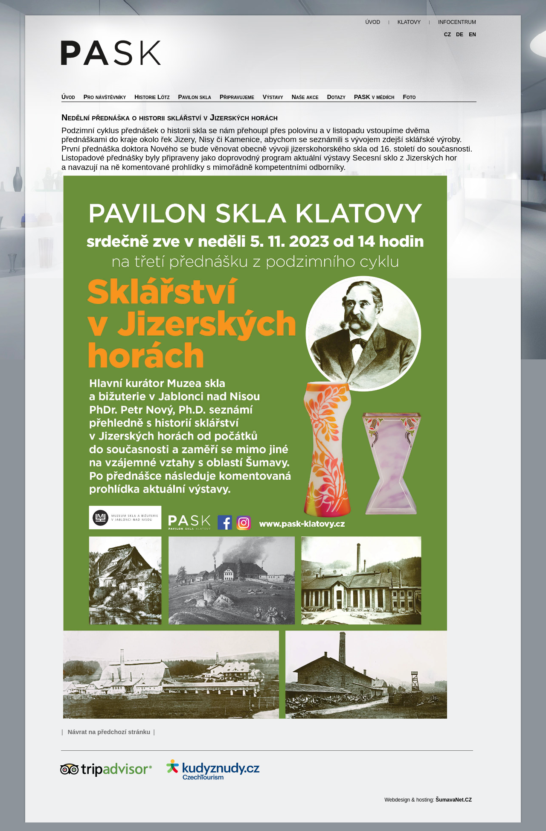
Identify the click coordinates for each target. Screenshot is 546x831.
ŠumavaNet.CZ (454, 800)
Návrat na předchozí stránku (109, 732)
